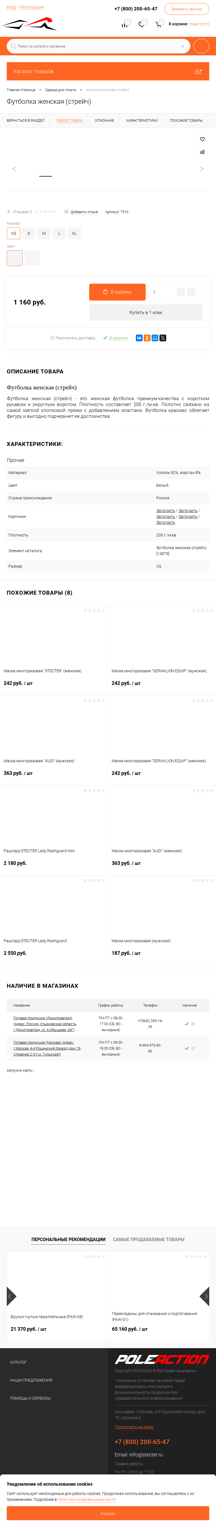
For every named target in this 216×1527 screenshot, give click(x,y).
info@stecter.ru (146, 1455)
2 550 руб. (54, 957)
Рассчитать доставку (72, 339)
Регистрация (32, 7)
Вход (11, 7)
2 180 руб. (54, 867)
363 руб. (54, 777)
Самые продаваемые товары (148, 1240)
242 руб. (54, 687)
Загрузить (157, 511)
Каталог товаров (108, 71)
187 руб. (162, 957)
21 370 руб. (28, 1330)
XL (74, 234)
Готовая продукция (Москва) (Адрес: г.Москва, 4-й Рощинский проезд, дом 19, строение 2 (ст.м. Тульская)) (47, 1049)
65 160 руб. (130, 1330)
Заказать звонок (186, 9)
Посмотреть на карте (134, 1427)
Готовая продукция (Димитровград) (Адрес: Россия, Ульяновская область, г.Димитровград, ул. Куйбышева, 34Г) (45, 1025)
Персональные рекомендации (68, 1240)
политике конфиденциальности (87, 1499)
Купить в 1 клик (145, 313)
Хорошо (108, 1513)
